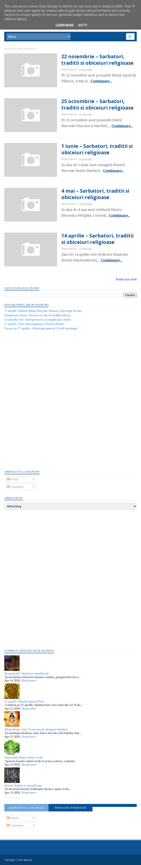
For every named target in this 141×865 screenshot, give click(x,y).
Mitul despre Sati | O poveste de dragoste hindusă (35, 729)
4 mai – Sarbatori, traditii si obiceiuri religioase (95, 194)
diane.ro (28, 859)
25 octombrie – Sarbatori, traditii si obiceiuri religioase (97, 104)
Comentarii (15, 486)
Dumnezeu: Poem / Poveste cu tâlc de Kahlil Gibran (37, 315)
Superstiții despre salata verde (23, 757)
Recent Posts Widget (12, 798)
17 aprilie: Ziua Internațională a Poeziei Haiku (34, 324)
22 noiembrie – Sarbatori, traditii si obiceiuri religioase (97, 59)
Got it (82, 25)
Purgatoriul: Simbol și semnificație (26, 673)
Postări (12, 479)
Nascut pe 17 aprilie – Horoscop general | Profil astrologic (41, 328)
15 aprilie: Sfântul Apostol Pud (24, 701)
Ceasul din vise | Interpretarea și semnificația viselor (37, 319)
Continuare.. (101, 81)
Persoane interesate (70, 807)
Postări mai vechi (126, 279)
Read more (29, 680)
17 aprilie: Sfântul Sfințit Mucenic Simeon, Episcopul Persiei (43, 310)
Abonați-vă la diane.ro (26, 807)
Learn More (65, 25)
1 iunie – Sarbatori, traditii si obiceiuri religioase (97, 149)
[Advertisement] (36, 399)
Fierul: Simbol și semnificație (23, 785)
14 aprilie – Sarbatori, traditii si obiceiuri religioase (97, 238)
